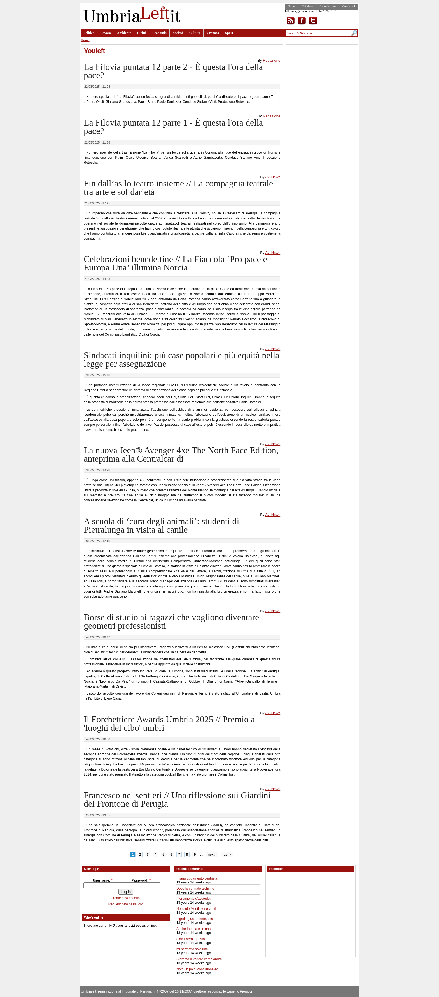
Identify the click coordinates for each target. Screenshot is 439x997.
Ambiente (124, 33)
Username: (102, 880)
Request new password (125, 904)
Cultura (195, 33)
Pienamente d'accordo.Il (194, 899)
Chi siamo (308, 6)
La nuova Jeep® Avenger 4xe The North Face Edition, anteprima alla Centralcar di (181, 454)
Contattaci (348, 6)
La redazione (328, 6)
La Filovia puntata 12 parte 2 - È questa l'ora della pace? (173, 71)
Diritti (141, 33)
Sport (229, 33)
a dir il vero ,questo (190, 939)
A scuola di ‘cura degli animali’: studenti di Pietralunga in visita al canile (161, 525)
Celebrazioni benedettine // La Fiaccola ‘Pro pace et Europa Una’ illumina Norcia (177, 263)
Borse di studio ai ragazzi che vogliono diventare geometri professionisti (171, 621)
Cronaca (213, 33)
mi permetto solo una (192, 949)
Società (178, 33)
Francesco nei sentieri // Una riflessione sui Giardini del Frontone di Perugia (177, 799)
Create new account (126, 898)
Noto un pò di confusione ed (197, 969)
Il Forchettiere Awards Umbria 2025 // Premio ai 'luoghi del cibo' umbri (170, 723)
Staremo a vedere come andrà (199, 959)
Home (291, 6)
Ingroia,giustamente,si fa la (196, 919)
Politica (88, 33)
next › (212, 855)
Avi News (272, 177)
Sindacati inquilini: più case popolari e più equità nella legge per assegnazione (181, 359)
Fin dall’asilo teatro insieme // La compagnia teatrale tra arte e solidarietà (178, 187)
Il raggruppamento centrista (196, 878)
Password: (141, 880)
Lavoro (106, 33)
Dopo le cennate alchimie (195, 888)
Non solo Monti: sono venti (196, 909)
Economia (159, 33)
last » (227, 855)
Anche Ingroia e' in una (193, 929)
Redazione (271, 60)
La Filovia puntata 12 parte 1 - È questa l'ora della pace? (173, 126)
